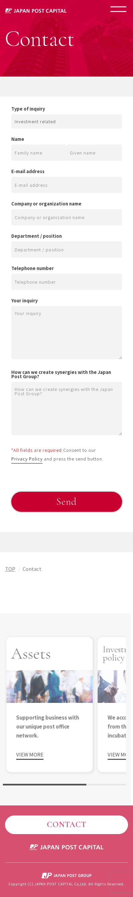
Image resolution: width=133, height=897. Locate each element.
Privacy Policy (27, 458)
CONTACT (66, 824)
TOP (10, 569)
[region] (63, 709)
